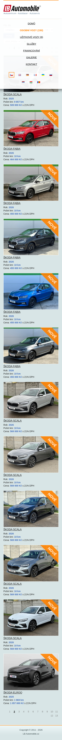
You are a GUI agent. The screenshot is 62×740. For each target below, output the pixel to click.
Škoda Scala (12, 94)
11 (56, 711)
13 (56, 715)
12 (52, 715)
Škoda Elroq (12, 692)
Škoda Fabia (11, 148)
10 (52, 711)
